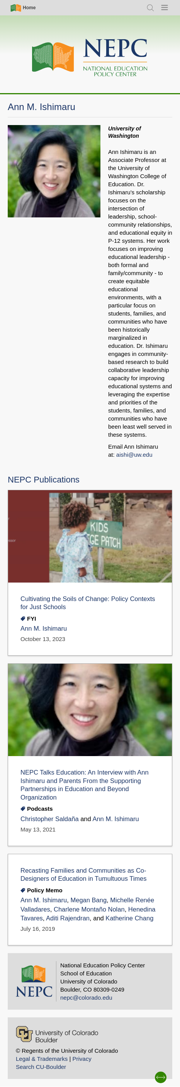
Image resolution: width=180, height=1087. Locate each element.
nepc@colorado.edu (86, 997)
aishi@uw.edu (134, 454)
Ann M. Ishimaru (43, 628)
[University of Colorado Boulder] (57, 1034)
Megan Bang (88, 900)
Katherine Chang (129, 918)
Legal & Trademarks (42, 1058)
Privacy (81, 1058)
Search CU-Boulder (41, 1067)
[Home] (90, 58)
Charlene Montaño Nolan (89, 909)
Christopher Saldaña (49, 819)
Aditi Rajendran (68, 918)
